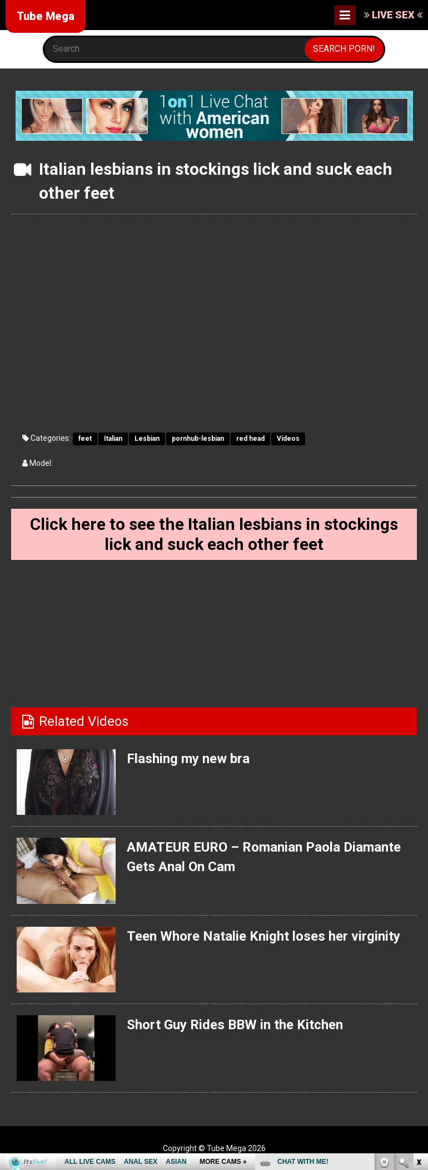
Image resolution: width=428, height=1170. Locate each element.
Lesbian (147, 439)
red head (250, 439)
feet (85, 439)
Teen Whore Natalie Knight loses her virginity (263, 936)
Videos (288, 439)
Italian (113, 439)
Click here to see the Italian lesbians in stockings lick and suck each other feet (214, 534)
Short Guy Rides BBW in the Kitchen (235, 1025)
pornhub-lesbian (198, 439)
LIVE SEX (393, 15)
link (418, 996)
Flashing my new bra (188, 758)
